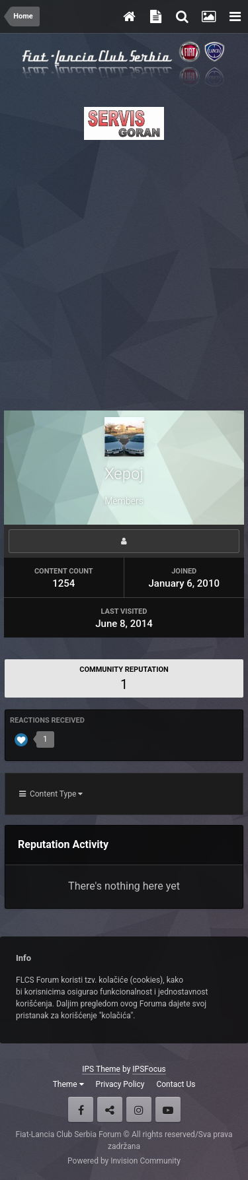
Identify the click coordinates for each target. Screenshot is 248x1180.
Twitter (109, 1109)
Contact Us (175, 1084)
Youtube (168, 1109)
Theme (68, 1084)
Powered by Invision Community (124, 1160)
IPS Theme (101, 1069)
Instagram (138, 1109)
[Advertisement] (124, 271)
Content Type (51, 794)
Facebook (80, 1109)
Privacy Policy (120, 1084)
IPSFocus (148, 1069)
